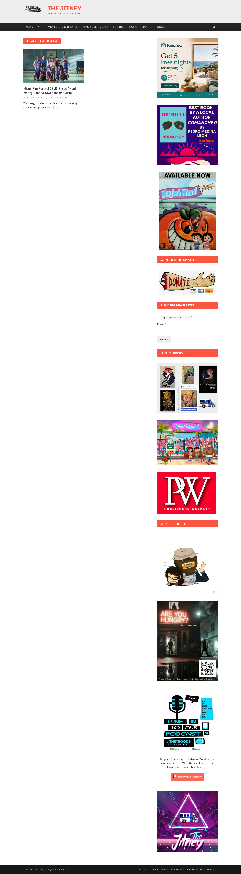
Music (133, 26)
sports (146, 26)
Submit (164, 339)
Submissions (177, 869)
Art (40, 26)
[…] (55, 107)
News (29, 26)
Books (160, 26)
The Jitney (64, 8)
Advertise (192, 869)
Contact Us (143, 869)
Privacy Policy (207, 869)
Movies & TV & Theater (63, 26)
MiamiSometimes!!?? (95, 26)
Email (161, 324)
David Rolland (36, 97)
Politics (118, 26)
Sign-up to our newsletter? (177, 317)
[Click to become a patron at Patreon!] (187, 776)
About (155, 869)
